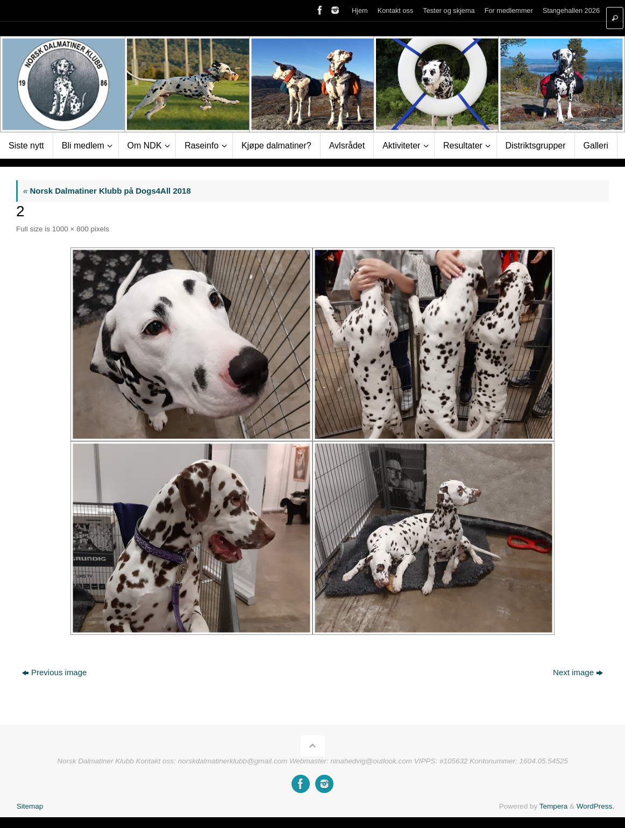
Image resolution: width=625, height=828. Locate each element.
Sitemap (30, 806)
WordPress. (595, 806)
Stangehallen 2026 (571, 10)
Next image (578, 672)
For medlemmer (509, 10)
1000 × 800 (70, 229)
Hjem (360, 10)
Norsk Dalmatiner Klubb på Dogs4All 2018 (107, 190)
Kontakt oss (396, 10)
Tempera (553, 806)
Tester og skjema (448, 10)
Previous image (54, 672)
